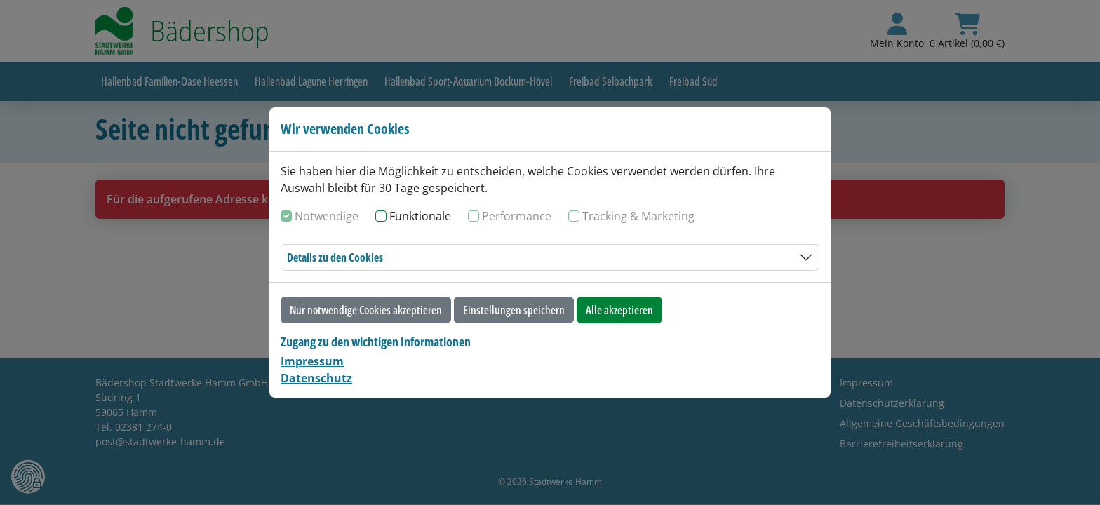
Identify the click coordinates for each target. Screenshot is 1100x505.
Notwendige (326, 216)
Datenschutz (316, 378)
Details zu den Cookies (335, 257)
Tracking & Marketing (638, 216)
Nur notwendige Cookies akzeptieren (366, 310)
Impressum (312, 361)
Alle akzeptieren (619, 310)
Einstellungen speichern (514, 310)
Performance (516, 216)
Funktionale (420, 216)
